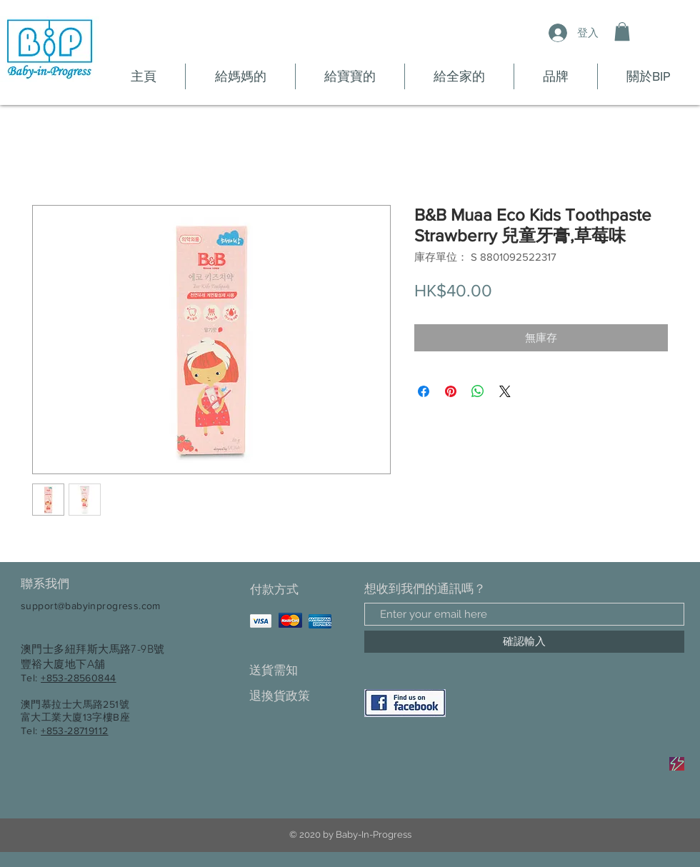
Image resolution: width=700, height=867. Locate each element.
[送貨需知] (299, 670)
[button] (622, 31)
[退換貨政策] (299, 696)
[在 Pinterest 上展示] (450, 391)
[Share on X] (505, 391)
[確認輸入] (524, 642)
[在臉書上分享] (423, 391)
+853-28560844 (78, 677)
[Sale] (676, 764)
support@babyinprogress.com (91, 605)
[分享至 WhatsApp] (477, 391)
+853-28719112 (74, 730)
